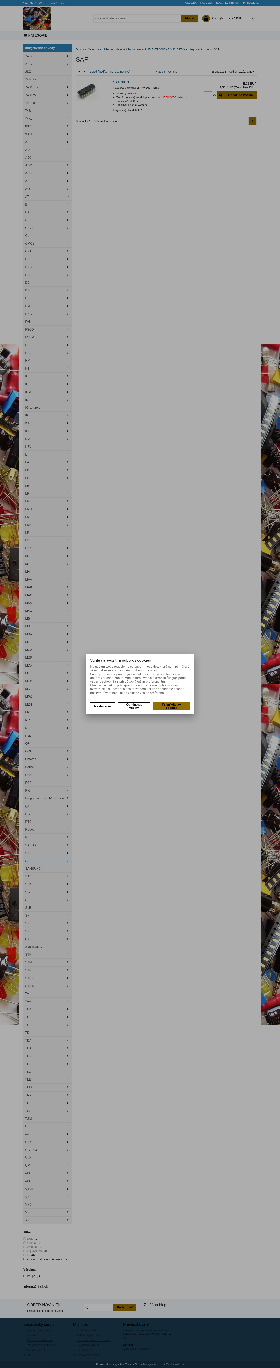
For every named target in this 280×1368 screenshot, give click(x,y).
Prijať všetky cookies (171, 706)
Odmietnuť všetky (134, 706)
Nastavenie (102, 706)
